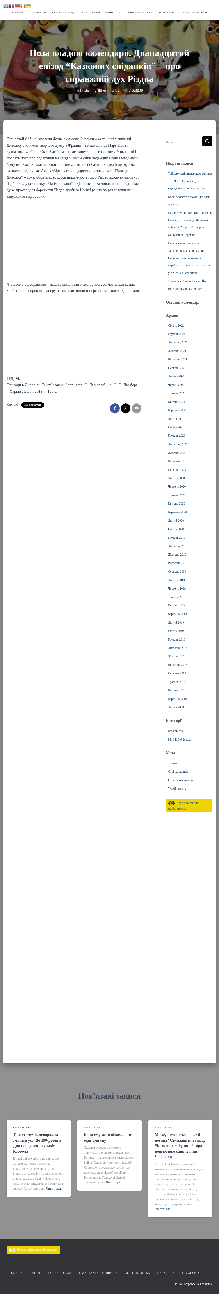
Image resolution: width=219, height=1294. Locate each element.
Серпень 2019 (177, 571)
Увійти (172, 763)
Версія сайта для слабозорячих (33, 1249)
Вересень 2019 (177, 562)
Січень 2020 (176, 529)
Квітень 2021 (176, 401)
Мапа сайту (167, 12)
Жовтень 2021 (177, 350)
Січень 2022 (176, 325)
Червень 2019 (177, 588)
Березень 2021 (177, 410)
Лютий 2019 (176, 622)
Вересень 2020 (177, 461)
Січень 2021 (176, 427)
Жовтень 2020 (177, 452)
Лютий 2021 (176, 418)
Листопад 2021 (177, 342)
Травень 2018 (176, 681)
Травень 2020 (176, 495)
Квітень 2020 (176, 503)
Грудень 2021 (176, 333)
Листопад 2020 (177, 444)
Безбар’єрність (195, 12)
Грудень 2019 (176, 537)
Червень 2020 (177, 486)
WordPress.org (177, 788)
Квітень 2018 (176, 690)
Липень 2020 (176, 478)
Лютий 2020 (176, 520)
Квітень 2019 (176, 605)
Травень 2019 (176, 597)
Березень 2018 (177, 698)
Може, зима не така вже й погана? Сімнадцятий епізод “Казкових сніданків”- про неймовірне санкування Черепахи (180, 1146)
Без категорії (32, 404)
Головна (18, 12)
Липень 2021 (176, 376)
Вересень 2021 (177, 359)
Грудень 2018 (176, 639)
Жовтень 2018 (177, 656)
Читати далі (54, 1188)
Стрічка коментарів (180, 780)
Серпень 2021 (177, 367)
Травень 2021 (176, 393)
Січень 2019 (176, 630)
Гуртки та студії (63, 12)
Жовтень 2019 (177, 554)
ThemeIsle (205, 1284)
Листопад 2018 (177, 647)
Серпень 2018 (177, 673)
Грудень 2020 (176, 435)
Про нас (38, 12)
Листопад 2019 (177, 546)
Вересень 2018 (177, 664)
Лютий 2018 (176, 707)
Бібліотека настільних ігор (101, 12)
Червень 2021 (177, 384)
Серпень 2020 (177, 469)
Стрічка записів (178, 771)
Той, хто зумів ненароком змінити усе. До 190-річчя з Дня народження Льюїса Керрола (190, 181)
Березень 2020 (177, 512)
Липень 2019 (176, 580)
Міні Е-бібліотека (140, 12)
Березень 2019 (177, 613)
